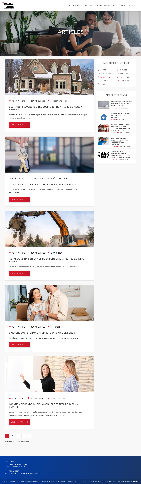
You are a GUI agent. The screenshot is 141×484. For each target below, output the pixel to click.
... (18, 436)
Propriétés (73, 6)
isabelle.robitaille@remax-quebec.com (25, 473)
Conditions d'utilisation (106, 481)
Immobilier (122, 73)
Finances (122, 70)
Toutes (102, 70)
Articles (87, 6)
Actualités (104, 80)
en (133, 6)
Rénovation (123, 77)
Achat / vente (17, 101)
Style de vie (123, 80)
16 (23, 436)
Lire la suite (18, 125)
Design (102, 84)
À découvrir (104, 73)
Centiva (134, 481)
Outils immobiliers (105, 6)
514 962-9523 (13, 471)
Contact (123, 6)
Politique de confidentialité (87, 481)
